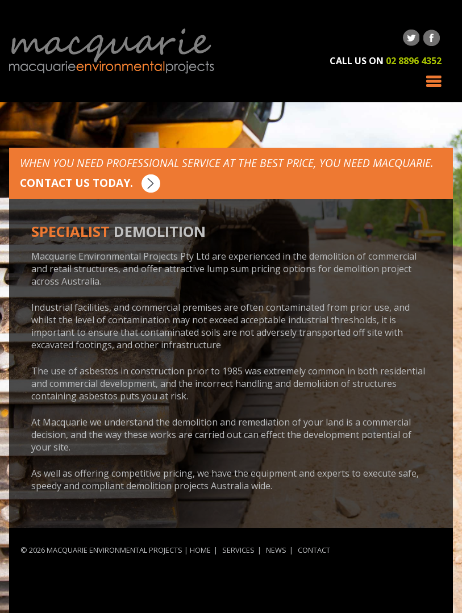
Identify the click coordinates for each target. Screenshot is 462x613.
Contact (314, 550)
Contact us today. (90, 182)
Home (200, 550)
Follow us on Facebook (431, 38)
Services (238, 550)
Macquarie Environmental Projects (111, 51)
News (276, 550)
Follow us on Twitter (411, 38)
